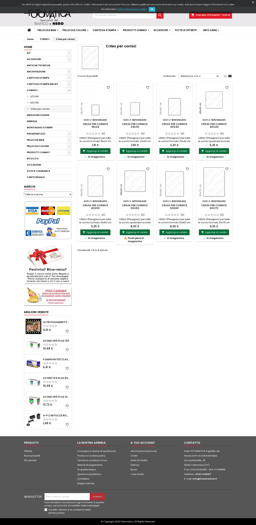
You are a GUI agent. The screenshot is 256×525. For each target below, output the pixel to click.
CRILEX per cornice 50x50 (135, 207)
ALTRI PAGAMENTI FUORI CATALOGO (56, 322)
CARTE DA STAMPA (104, 30)
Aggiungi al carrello (95, 150)
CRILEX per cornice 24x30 (135, 125)
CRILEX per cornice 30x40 (174, 125)
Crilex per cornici (40, 109)
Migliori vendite (36, 312)
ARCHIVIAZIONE (36, 71)
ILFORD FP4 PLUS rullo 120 (56, 378)
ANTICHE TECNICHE (38, 65)
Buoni (134, 469)
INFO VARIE (210, 30)
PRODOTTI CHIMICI (135, 30)
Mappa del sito (86, 483)
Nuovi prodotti (32, 455)
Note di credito (139, 460)
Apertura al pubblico (89, 474)
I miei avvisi (137, 474)
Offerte (28, 451)
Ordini (134, 455)
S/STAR (34, 96)
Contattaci (83, 478)
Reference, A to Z (200, 76)
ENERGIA (32, 121)
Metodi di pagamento (90, 465)
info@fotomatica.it (205, 478)
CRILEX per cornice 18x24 (95, 125)
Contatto (192, 443)
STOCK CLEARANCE (38, 171)
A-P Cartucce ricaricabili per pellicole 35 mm (56, 415)
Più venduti (30, 460)
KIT (29, 53)
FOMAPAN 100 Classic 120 (56, 359)
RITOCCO (33, 158)
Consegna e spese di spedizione (96, 451)
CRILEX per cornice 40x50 (95, 207)
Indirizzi (135, 465)
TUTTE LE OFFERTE (186, 30)
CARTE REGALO (36, 177)
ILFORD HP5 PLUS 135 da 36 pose (56, 396)
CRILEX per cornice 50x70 (214, 207)
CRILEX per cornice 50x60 (174, 207)
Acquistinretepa (86, 469)
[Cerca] (128, 15)
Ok (152, 9)
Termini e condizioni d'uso (92, 460)
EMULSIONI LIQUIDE (38, 115)
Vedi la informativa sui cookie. (132, 9)
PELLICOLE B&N (47, 30)
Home (28, 47)
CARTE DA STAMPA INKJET (42, 84)
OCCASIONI (34, 164)
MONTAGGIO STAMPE (40, 127)
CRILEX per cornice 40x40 (214, 125)
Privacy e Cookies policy (91, 455)
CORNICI (32, 90)
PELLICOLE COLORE (74, 30)
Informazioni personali (144, 451)
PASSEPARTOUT (36, 133)
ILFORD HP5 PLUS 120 (56, 340)
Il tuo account (143, 443)
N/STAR (34, 102)
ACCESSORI (160, 30)
